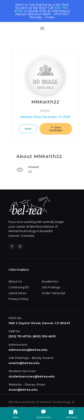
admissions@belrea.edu (28, 349)
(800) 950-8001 (44, 336)
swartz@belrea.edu (24, 363)
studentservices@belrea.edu (32, 376)
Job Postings (51, 287)
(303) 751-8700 (20, 336)
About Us (15, 281)
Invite (28, 128)
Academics (50, 281)
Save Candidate (55, 129)
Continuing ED (19, 287)
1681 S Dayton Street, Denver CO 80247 (39, 323)
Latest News (17, 293)
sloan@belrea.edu (23, 389)
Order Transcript (53, 293)
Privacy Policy (18, 299)
